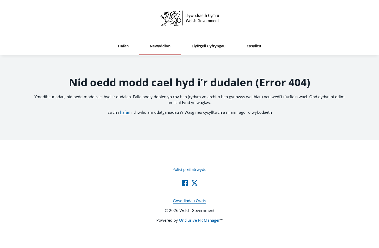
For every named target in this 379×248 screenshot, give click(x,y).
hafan (125, 112)
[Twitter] (194, 183)
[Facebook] (185, 183)
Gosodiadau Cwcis (189, 200)
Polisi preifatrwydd (189, 169)
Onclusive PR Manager (199, 220)
